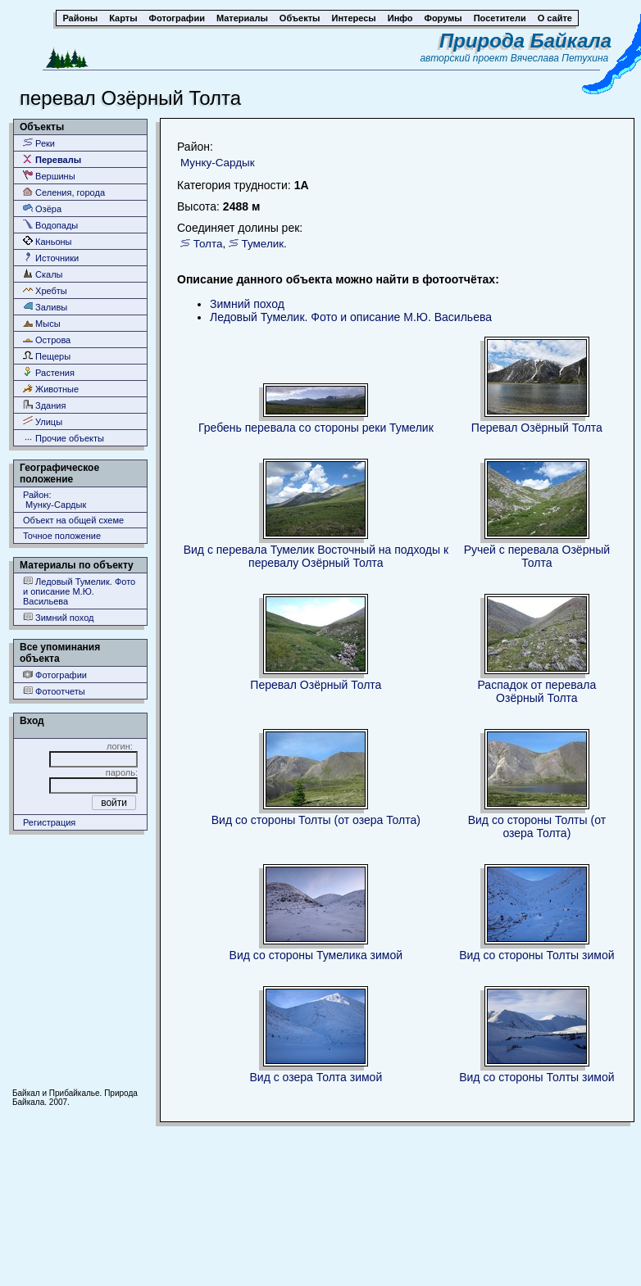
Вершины (49, 175)
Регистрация (49, 822)
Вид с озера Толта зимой (315, 1077)
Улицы (42, 421)
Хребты (45, 290)
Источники (51, 257)
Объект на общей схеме (73, 520)
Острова (46, 339)
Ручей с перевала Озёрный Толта (537, 556)
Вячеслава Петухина (560, 58)
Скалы (43, 274)
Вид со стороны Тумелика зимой (316, 955)
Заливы (45, 306)
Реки (39, 143)
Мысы (42, 323)
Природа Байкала (525, 40)
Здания (44, 405)
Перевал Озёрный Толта (536, 427)
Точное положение (62, 536)
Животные (51, 388)
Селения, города (64, 192)
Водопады (50, 225)
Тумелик (263, 244)
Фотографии (55, 674)
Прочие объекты (63, 437)
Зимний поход (58, 617)
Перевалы (52, 159)
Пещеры (46, 356)
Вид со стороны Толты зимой (536, 955)
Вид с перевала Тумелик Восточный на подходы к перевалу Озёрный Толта (316, 556)
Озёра (42, 208)
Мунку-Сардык (217, 162)
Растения (49, 372)
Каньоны (47, 241)
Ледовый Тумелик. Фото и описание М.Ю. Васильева (79, 591)
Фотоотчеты (54, 691)
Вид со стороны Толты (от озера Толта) (316, 819)
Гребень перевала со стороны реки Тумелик (316, 427)
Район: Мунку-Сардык (54, 499)
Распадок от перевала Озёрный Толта (536, 691)
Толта (208, 244)
